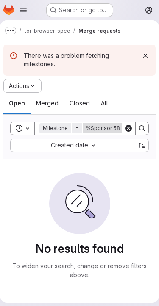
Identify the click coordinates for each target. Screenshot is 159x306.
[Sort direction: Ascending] (142, 145)
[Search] (142, 128)
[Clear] (128, 128)
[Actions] (22, 86)
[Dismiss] (145, 56)
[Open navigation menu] (23, 10)
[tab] (17, 103)
